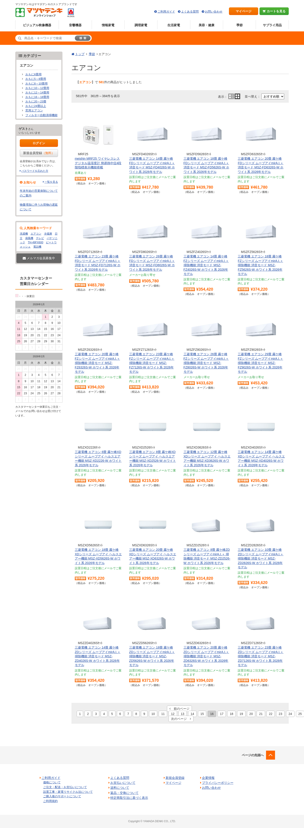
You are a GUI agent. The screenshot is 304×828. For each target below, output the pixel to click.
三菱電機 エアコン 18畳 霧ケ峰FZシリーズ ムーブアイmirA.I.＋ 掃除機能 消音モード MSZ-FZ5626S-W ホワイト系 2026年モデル (260, 265)
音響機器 (75, 25)
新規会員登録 (39, 153)
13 (182, 714)
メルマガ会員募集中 (39, 258)
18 (231, 714)
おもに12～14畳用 (37, 92)
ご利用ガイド (166, 11)
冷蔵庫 (48, 233)
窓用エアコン (34, 110)
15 (202, 714)
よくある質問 (190, 11)
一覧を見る (51, 181)
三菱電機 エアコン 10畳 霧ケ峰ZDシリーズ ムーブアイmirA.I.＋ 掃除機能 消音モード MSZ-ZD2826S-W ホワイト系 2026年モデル (260, 558)
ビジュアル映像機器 (37, 25)
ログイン (39, 143)
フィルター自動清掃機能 (41, 115)
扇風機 (29, 238)
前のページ (179, 708)
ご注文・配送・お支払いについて (65, 787)
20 (251, 714)
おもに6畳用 (33, 74)
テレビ (40, 238)
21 (261, 714)
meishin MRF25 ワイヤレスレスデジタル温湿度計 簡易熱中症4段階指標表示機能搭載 (98, 163)
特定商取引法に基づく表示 (129, 798)
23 (280, 714)
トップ (79, 54)
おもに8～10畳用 (36, 83)
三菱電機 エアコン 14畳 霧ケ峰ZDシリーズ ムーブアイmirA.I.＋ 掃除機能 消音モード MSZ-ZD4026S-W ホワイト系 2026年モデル (97, 656)
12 (173, 714)
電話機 (37, 246)
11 (163, 714)
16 (212, 714)
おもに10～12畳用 (37, 88)
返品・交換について (124, 793)
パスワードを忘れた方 (34, 170)
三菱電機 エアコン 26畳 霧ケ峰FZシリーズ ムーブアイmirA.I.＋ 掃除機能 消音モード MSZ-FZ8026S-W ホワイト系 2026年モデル (206, 362)
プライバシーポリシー (217, 782)
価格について (52, 782)
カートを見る (274, 11)
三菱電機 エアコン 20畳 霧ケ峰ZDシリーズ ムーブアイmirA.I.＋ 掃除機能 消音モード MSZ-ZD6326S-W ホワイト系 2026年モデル (206, 656)
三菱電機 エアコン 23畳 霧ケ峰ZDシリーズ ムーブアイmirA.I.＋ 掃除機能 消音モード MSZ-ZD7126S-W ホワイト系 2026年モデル (260, 656)
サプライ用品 (272, 25)
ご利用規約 (50, 801)
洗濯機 (24, 233)
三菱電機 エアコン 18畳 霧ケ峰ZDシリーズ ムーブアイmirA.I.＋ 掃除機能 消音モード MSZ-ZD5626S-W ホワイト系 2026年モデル (152, 656)
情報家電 (108, 25)
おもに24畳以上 (35, 106)
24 (290, 714)
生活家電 (173, 25)
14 (192, 714)
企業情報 (208, 778)
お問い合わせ (213, 11)
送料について (119, 787)
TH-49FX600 (35, 242)
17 (222, 714)
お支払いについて (122, 782)
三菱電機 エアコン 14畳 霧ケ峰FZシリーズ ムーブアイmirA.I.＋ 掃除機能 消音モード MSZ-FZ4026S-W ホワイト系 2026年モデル (206, 265)
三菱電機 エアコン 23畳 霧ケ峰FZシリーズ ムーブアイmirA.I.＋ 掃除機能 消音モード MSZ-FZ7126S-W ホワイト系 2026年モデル (151, 362)
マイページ (243, 11)
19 (241, 714)
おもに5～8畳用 (35, 79)
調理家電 (141, 25)
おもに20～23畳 (35, 101)
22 (271, 714)
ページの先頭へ (253, 755)
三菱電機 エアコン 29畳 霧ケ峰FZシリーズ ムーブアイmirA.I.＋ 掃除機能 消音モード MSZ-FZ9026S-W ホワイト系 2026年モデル (260, 362)
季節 (239, 25)
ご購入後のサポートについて (62, 796)
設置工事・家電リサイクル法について (68, 791)
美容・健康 (206, 25)
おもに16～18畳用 (37, 97)
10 (153, 714)
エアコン (36, 233)
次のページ (181, 719)
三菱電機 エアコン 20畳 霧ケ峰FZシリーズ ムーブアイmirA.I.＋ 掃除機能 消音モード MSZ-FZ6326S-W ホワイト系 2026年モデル (97, 362)
